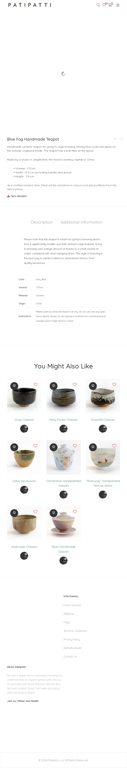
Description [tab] (42, 222)
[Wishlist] (104, 5)
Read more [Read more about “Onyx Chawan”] (24, 430)
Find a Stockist (72, 605)
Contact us (70, 656)
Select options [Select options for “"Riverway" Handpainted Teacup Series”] (102, 496)
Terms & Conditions (75, 631)
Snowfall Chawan (103, 420)
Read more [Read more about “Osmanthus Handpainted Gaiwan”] (63, 496)
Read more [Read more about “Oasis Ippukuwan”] (24, 491)
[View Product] (24, 429)
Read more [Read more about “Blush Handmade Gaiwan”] (63, 561)
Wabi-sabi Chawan (24, 547)
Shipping (69, 613)
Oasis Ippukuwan (24, 481)
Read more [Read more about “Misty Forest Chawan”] (63, 430)
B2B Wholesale (72, 648)
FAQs (67, 622)
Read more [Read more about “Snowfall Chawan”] (102, 430)
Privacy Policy (72, 639)
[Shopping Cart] (110, 5)
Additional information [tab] (81, 222)
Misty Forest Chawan (63, 420)
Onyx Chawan (24, 420)
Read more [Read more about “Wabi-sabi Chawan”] (24, 557)
